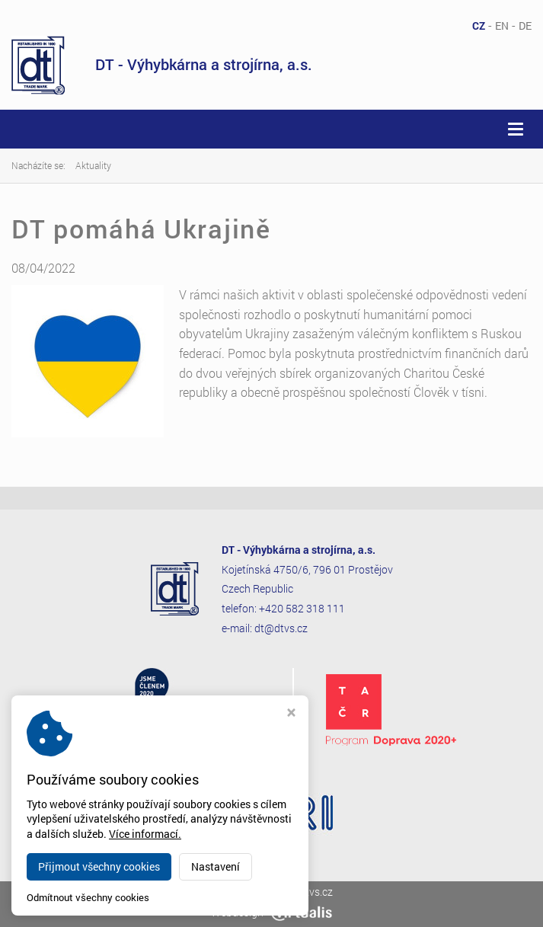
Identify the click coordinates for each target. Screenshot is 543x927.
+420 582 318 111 (302, 608)
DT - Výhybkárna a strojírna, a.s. (161, 65)
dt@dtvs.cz (281, 628)
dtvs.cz (316, 891)
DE (525, 25)
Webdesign (271, 912)
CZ (478, 25)
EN (502, 25)
